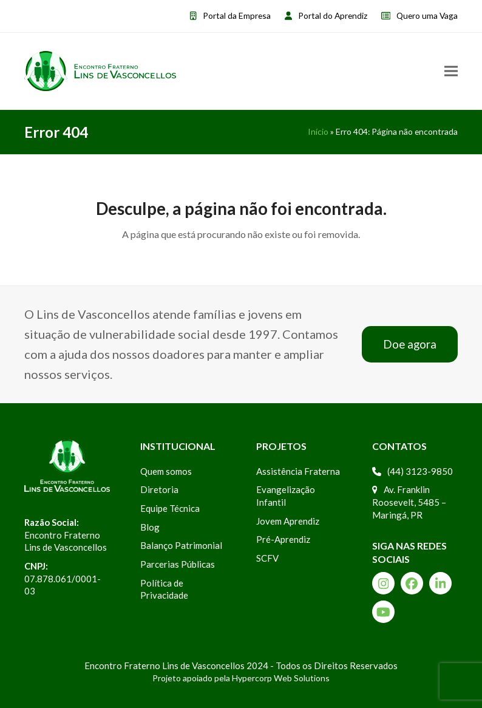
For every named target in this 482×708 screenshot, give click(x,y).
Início (318, 131)
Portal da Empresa (237, 15)
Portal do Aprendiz (332, 15)
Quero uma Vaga (427, 15)
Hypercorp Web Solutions (281, 678)
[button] (451, 71)
